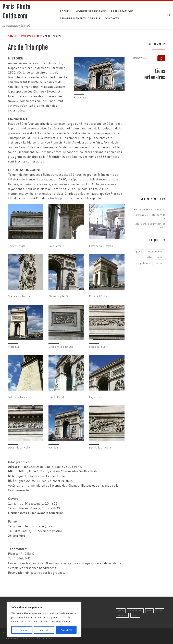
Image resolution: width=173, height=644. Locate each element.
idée (149, 257)
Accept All (66, 630)
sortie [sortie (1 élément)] (135, 615)
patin (160, 257)
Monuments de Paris (29, 35)
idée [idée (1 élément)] (149, 610)
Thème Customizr (49, 638)
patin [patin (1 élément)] (159, 610)
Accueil (12, 35)
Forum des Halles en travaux (149, 209)
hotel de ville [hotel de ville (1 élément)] (135, 610)
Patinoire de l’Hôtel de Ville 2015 (150, 216)
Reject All (44, 630)
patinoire (145, 263)
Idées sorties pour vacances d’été (149, 225)
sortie (159, 263)
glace (138, 251)
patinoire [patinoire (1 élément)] (122, 615)
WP (18, 638)
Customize (22, 630)
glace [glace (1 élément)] (120, 610)
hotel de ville (155, 251)
